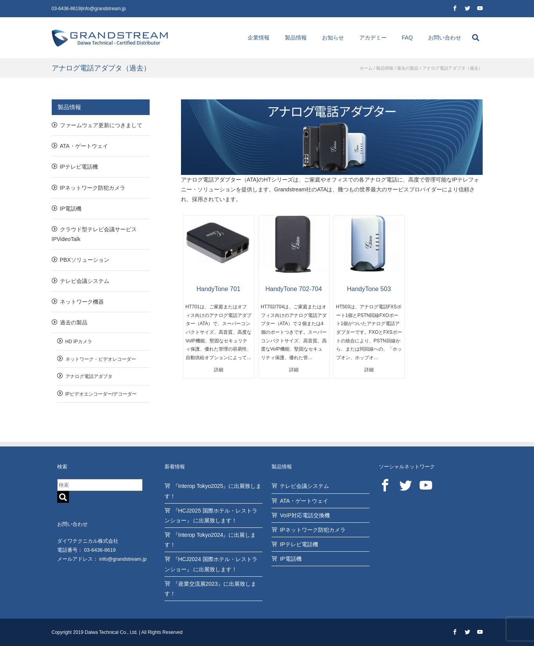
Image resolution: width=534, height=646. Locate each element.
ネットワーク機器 (82, 302)
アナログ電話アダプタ (88, 376)
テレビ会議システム (84, 281)
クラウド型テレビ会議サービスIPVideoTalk (94, 234)
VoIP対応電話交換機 (305, 515)
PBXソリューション (84, 260)
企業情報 (259, 37)
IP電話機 (70, 208)
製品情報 (296, 37)
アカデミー (373, 37)
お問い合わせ (444, 37)
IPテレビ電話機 (79, 167)
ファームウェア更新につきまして (101, 125)
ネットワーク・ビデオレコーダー (100, 359)
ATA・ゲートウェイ (84, 146)
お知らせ (333, 37)
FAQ (407, 37)
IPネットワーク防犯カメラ (92, 188)
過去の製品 (407, 68)
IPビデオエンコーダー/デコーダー (101, 394)
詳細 (218, 369)
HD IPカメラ (78, 341)
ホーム (366, 68)
